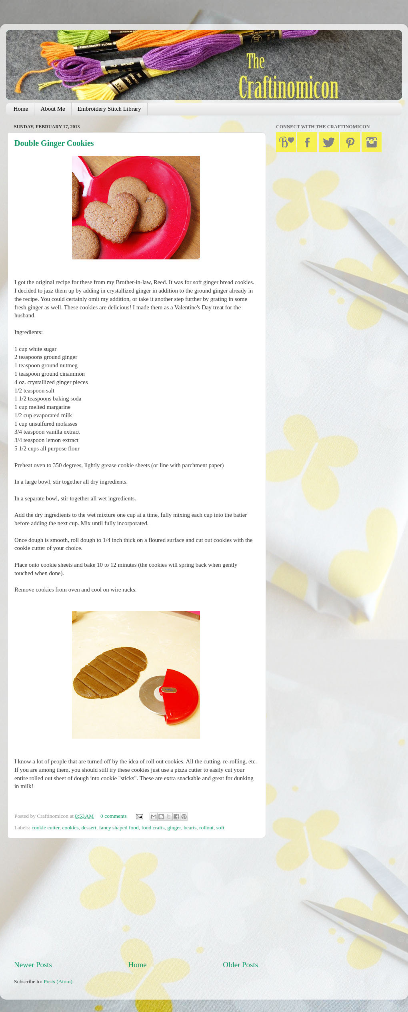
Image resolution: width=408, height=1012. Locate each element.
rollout (206, 828)
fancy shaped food (119, 828)
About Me (52, 109)
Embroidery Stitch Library (109, 109)
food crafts (152, 828)
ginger (174, 828)
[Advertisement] (136, 899)
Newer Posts (33, 964)
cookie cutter (46, 828)
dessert (88, 828)
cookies (70, 828)
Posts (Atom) (58, 981)
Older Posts (240, 964)
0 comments (113, 816)
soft (220, 828)
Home (21, 109)
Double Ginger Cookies (54, 143)
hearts (190, 828)
